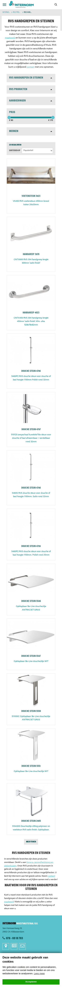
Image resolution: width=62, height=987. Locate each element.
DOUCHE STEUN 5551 (31, 766)
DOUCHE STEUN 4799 (31, 546)
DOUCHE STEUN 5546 (31, 601)
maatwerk (10, 38)
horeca (30, 862)
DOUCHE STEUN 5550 (31, 711)
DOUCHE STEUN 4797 (31, 429)
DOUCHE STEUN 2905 (31, 821)
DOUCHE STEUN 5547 (31, 656)
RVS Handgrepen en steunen (26, 77)
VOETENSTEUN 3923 (31, 196)
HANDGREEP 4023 (31, 313)
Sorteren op (14, 150)
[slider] (9, 117)
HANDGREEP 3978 (31, 254)
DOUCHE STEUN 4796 (31, 371)
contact (30, 67)
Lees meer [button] (39, 973)
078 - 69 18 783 (14, 938)
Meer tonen (31, 842)
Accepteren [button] (31, 982)
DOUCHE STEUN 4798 (31, 488)
